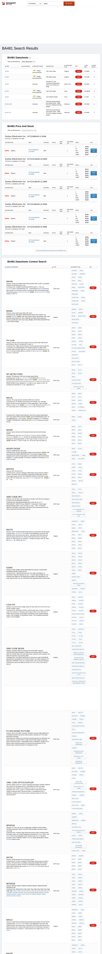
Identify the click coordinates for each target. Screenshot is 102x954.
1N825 (33, 769)
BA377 (79, 487)
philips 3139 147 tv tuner (79, 689)
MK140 (79, 507)
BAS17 (79, 278)
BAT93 (79, 437)
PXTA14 (74, 335)
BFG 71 (74, 346)
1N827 (73, 764)
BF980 (82, 291)
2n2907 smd (75, 291)
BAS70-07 (74, 445)
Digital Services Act (70, 947)
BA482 (37, 288)
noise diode (75, 309)
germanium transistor (79, 670)
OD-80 (73, 561)
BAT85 (45, 288)
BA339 (73, 490)
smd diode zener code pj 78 (79, 597)
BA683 (73, 751)
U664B (73, 518)
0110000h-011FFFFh (77, 841)
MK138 (79, 505)
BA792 (79, 751)
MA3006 (81, 911)
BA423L (74, 375)
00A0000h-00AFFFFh (77, 860)
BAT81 (79, 319)
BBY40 (79, 322)
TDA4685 (74, 639)
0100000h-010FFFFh (77, 844)
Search (69, 3)
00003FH (74, 795)
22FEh (8, 801)
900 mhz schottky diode (79, 362)
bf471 (73, 647)
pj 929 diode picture (78, 644)
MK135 (73, 502)
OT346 (79, 563)
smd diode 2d (76, 460)
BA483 (41, 288)
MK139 (73, 507)
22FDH (79, 482)
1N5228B (9, 770)
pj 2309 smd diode (77, 706)
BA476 (73, 805)
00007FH (81, 795)
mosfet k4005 (82, 518)
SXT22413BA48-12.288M (34, 196)
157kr (79, 513)
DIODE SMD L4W (76, 593)
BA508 (79, 800)
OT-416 (80, 566)
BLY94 (80, 780)
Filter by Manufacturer (14, 61)
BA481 (80, 301)
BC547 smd (75, 297)
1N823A (74, 543)
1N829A (80, 766)
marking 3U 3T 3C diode (79, 667)
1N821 (73, 535)
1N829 (73, 766)
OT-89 (79, 569)
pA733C (81, 639)
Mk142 (73, 510)
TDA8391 (74, 652)
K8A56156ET (75, 484)
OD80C (74, 432)
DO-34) (73, 304)
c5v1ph (81, 554)
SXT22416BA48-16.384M (34, 218)
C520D (73, 908)
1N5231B (26, 770)
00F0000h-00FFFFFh (77, 846)
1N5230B (20, 770)
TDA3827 (74, 695)
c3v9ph (74, 556)
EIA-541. (80, 452)
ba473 (79, 828)
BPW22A (80, 715)
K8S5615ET (19, 795)
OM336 (73, 774)
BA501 (73, 826)
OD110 (79, 432)
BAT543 (74, 443)
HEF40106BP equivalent (79, 733)
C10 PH (81, 551)
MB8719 (74, 521)
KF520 (73, 914)
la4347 (74, 725)
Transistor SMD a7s (78, 591)
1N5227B (47, 769)
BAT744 (80, 443)
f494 (80, 330)
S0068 (73, 421)
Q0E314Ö (9, 405)
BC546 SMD (81, 335)
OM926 (73, 777)
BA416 (79, 492)
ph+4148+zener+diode (78, 333)
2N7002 (13, 774)
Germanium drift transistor (79, 664)
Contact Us (80, 947)
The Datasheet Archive (9, 3)
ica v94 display (76, 700)
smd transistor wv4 (78, 600)
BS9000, (39, 725)
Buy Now (93, 150)
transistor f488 (77, 655)
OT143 (79, 435)
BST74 (83, 343)
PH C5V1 (80, 546)
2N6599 (34, 772)
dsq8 (83, 736)
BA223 (73, 373)
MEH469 (80, 642)
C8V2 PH (74, 551)
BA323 (73, 803)
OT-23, (73, 563)
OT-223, (74, 569)
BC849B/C (81, 273)
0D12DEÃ (74, 270)
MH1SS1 (74, 900)
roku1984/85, (75, 898)
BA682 (79, 748)
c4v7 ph (74, 554)
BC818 (79, 275)
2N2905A (41, 770)
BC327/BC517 (75, 341)
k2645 (73, 515)
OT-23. (79, 450)
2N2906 (46, 770)
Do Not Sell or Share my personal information (50, 947)
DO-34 (79, 350)
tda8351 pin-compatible (79, 658)
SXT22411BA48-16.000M (34, 173)
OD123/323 (80, 561)
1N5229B (15, 770)
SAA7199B (74, 636)
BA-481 (74, 452)
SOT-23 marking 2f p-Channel (79, 467)
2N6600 (39, 772)
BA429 (73, 492)
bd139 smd (81, 283)
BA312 (73, 808)
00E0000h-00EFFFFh (77, 849)
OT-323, (74, 566)
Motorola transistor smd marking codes (79, 604)
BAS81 (73, 322)
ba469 (79, 797)
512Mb (41, 849)
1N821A (74, 537)
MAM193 (80, 304)
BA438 (79, 490)
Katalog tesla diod (78, 906)
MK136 (79, 502)
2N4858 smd (75, 294)
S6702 (40, 460)
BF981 (82, 286)
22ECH (73, 479)
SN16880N (74, 528)
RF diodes (81, 378)
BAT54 (79, 325)
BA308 (73, 498)
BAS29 (40, 336)
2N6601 (43, 772)
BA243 (19, 288)
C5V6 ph (80, 543)
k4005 (79, 515)
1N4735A (80, 540)
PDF (78, 71)
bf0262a (74, 769)
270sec (80, 789)
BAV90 (73, 283)
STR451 (74, 530)
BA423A (29, 749)
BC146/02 (74, 273)
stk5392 (82, 528)
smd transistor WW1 (78, 588)
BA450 (73, 831)
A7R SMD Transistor (78, 650)
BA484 (79, 409)
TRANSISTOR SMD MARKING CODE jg (79, 584)
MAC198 (74, 911)
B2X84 (79, 725)
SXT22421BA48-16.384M (34, 241)
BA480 (27, 288)
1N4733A (80, 535)
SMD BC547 (75, 338)
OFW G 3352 (75, 703)
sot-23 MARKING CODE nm (79, 471)
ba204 (73, 834)
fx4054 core (75, 736)
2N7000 (8, 774)
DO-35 (79, 404)
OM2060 (74, 780)
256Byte (80, 792)
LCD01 (73, 682)
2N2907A (19, 772)
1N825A (18, 774)
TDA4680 (82, 636)
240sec (74, 792)
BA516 (73, 800)
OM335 (73, 772)
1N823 (73, 540)
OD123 (73, 435)
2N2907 (14, 772)
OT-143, (74, 571)
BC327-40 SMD (75, 343)
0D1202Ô (9, 285)
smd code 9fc (76, 455)
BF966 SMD (75, 289)
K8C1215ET (81, 862)
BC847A (74, 327)
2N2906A (9, 772)
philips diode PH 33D (78, 548)
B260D (79, 914)
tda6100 (81, 695)
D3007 (8, 726)
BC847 (73, 325)
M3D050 (14, 307)
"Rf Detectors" (76, 359)
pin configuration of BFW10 (79, 721)
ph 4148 (74, 330)
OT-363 (80, 571)
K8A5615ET (19, 486)
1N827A (80, 764)
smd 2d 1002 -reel (77, 458)
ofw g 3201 (75, 697)
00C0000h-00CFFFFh (77, 854)
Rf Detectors (82, 356)
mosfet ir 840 (76, 463)
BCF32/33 (74, 281)
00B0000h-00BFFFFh (77, 857)
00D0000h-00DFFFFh (77, 852)
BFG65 (82, 294)
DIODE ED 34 (81, 381)
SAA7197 (80, 634)
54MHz (10, 492)
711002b (74, 418)
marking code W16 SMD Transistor (79, 580)
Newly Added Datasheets (18, 947)
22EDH (73, 482)
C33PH (80, 556)
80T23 (73, 409)
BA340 (79, 803)
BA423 (79, 373)
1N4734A (80, 537)
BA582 (73, 748)
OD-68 (73, 353)
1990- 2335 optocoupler (79, 685)
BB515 (82, 703)
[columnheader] (12, 66)
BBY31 (73, 319)
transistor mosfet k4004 (79, 524)
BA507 (79, 805)
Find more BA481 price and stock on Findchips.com (51, 250)
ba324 (79, 498)
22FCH (79, 479)
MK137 (73, 505)
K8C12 (18, 849)
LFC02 (73, 642)
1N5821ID (80, 772)
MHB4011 (81, 900)
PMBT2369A (75, 286)
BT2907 (80, 327)
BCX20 (81, 281)
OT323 (73, 437)
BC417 (80, 530)
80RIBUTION (82, 713)
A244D (79, 908)
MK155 (73, 513)
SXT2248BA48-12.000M (33, 150)
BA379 (73, 487)
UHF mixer (75, 312)
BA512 (79, 495)
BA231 (73, 378)
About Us (88, 947)
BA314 (23, 288)
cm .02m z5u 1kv (76, 718)
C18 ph (74, 546)
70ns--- (83, 484)
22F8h (46, 800)
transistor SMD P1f (78, 577)
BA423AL (34, 749)
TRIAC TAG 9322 (76, 730)
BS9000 (74, 715)
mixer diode (81, 307)
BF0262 (81, 769)
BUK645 (80, 777)
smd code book (76, 574)
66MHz (73, 789)
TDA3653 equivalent (78, 728)
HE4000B (29, 728)
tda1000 (74, 660)
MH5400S (74, 903)
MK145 (79, 510)
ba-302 (74, 495)
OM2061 (80, 774)
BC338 (73, 275)
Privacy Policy (31, 947)
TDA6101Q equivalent (78, 692)
